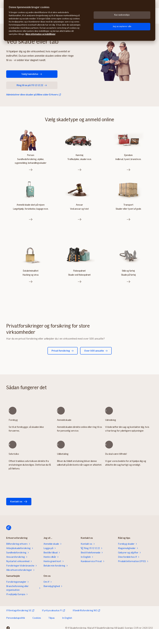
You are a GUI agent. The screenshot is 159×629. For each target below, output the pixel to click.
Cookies (36, 614)
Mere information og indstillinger (40, 34)
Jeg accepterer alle (122, 26)
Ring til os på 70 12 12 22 (25, 85)
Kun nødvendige (122, 15)
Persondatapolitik (15, 614)
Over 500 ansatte (96, 347)
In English (67, 614)
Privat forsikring (63, 347)
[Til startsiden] (8, 524)
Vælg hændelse (23, 74)
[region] (79, 20)
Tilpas (51, 614)
